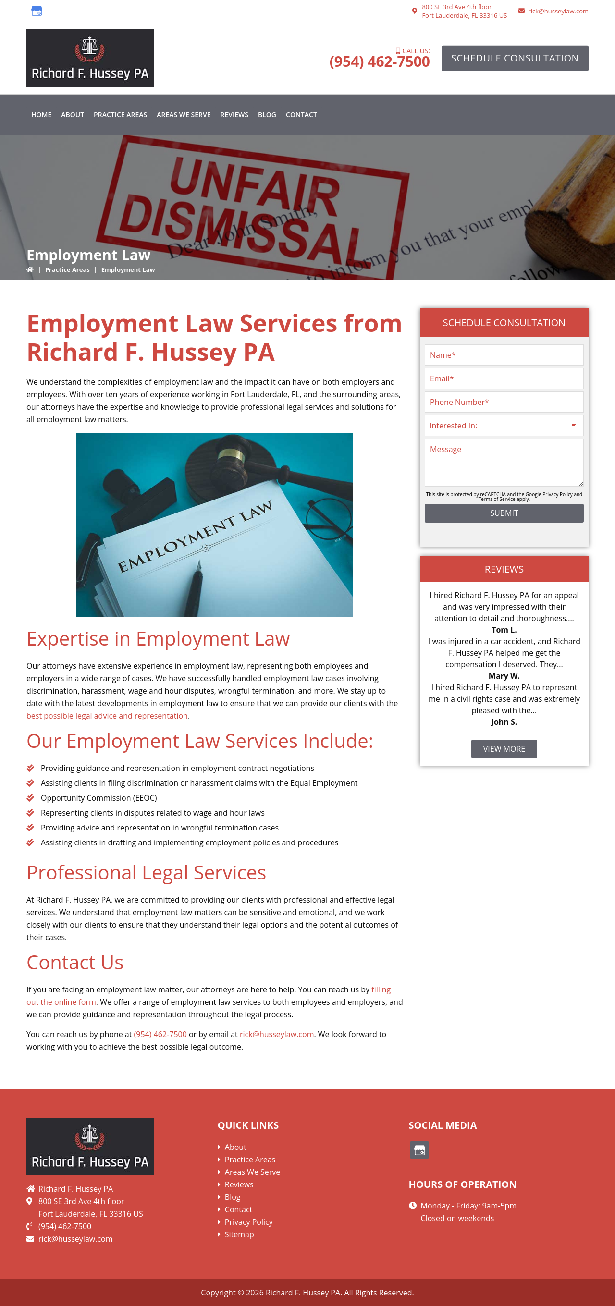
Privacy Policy (557, 494)
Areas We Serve (253, 1172)
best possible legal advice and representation (107, 715)
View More (504, 749)
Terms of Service (497, 499)
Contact (238, 1209)
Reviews (239, 1184)
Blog (233, 1197)
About (235, 1147)
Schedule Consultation (515, 57)
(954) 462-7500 (380, 61)
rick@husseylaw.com (558, 11)
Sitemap (239, 1234)
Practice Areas (67, 269)
